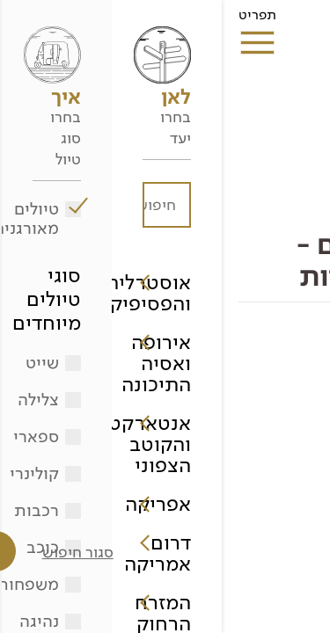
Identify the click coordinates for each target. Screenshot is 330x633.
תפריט (36, 20)
